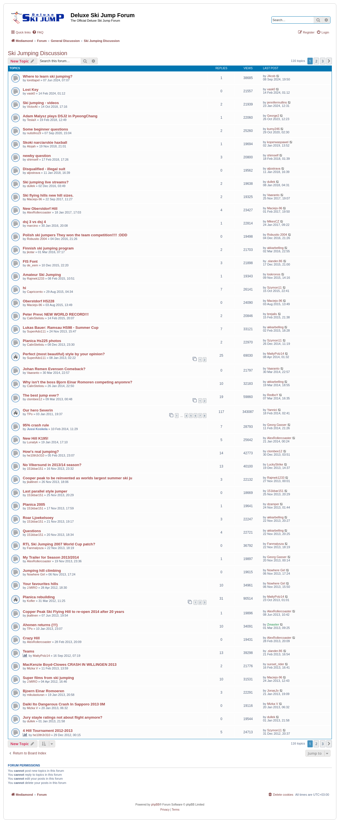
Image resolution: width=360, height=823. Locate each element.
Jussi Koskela (37, 429)
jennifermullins (277, 102)
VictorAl (32, 106)
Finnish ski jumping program (48, 248)
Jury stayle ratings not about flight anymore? (62, 717)
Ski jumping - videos (41, 103)
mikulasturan (35, 694)
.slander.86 (274, 261)
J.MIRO (32, 587)
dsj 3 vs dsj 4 (34, 222)
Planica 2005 (34, 504)
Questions (32, 531)
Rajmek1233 (35, 278)
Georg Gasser (277, 424)
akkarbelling (275, 247)
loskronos (273, 274)
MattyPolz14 (275, 353)
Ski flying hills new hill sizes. (48, 195)
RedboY (272, 395)
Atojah (31, 146)
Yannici (272, 409)
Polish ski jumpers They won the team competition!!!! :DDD (75, 235)
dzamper (273, 504)
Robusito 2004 (37, 238)
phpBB (155, 804)
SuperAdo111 (36, 331)
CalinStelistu (35, 318)
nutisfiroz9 (34, 133)
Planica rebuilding (39, 597)
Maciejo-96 (34, 199)
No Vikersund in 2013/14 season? (52, 465)
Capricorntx (35, 291)
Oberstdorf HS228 (38, 301)
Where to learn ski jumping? (48, 76)
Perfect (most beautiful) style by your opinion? (64, 354)
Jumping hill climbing (42, 570)
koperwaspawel (278, 142)
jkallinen (32, 482)
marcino (32, 225)
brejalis (272, 314)
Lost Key (31, 89)
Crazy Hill (31, 638)
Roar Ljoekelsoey (38, 518)
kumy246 (273, 129)
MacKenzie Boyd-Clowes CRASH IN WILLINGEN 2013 (69, 664)
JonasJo (273, 690)
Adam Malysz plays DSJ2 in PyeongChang (60, 116)
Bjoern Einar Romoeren (43, 691)
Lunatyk (32, 442)
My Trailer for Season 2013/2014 (51, 557)
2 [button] (316, 61)
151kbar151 (35, 468)
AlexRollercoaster (39, 212)
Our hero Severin (38, 410)
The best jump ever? (41, 395)
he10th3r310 (35, 455)
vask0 (31, 93)
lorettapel (33, 80)
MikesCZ (273, 221)
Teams (28, 651)
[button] (329, 61)
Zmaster (273, 624)
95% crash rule (36, 425)
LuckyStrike (275, 464)
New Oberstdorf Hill (40, 208)
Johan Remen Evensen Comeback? (54, 369)
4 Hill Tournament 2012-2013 (48, 730)
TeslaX (31, 120)
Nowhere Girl (36, 574)
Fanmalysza (35, 548)
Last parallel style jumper (45, 491)
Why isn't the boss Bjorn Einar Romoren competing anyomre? (77, 382)
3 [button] (323, 61)
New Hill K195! (35, 438)
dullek (31, 186)
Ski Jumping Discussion (37, 53)
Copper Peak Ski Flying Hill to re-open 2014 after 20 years (73, 612)
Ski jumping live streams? (46, 182)
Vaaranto (273, 195)
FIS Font (30, 261)
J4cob (271, 76)
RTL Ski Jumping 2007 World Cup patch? (59, 544)
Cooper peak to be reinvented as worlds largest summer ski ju (77, 478)
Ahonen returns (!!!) (40, 625)
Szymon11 (274, 287)
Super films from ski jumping (48, 678)
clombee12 (34, 399)
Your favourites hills (40, 584)
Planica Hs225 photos (42, 341)
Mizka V (32, 668)
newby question (37, 156)
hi (24, 288)
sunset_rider (275, 664)
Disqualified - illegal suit (44, 169)
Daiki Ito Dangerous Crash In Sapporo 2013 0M (64, 704)
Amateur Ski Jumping (42, 275)
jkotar (31, 252)
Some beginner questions (45, 129)
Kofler (31, 600)
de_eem (32, 265)
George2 (273, 115)
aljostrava (33, 172)
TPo (30, 414)
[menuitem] (37, 32)
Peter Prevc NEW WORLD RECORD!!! (56, 314)
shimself (32, 159)
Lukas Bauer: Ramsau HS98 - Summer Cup (60, 327)
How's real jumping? (41, 451)
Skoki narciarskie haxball (45, 142)
